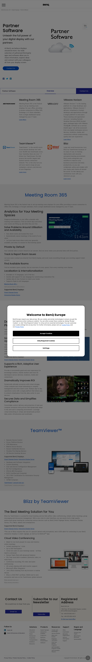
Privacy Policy (19, 327)
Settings (46, 348)
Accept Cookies (46, 333)
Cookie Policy (66, 325)
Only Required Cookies (46, 341)
